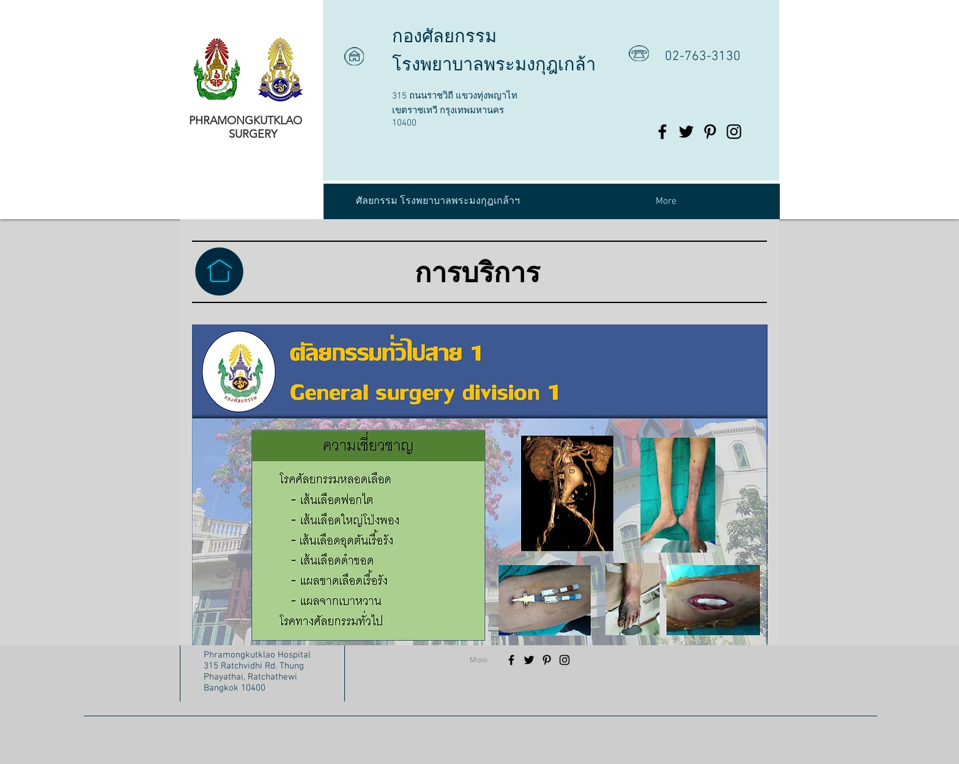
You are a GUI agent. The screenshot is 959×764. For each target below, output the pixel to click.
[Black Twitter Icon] (686, 131)
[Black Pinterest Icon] (710, 131)
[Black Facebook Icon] (662, 131)
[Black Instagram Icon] (734, 131)
